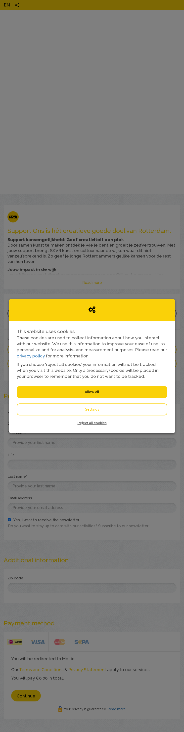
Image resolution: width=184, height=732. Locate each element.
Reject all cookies (92, 423)
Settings (92, 409)
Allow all (92, 392)
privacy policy (31, 355)
